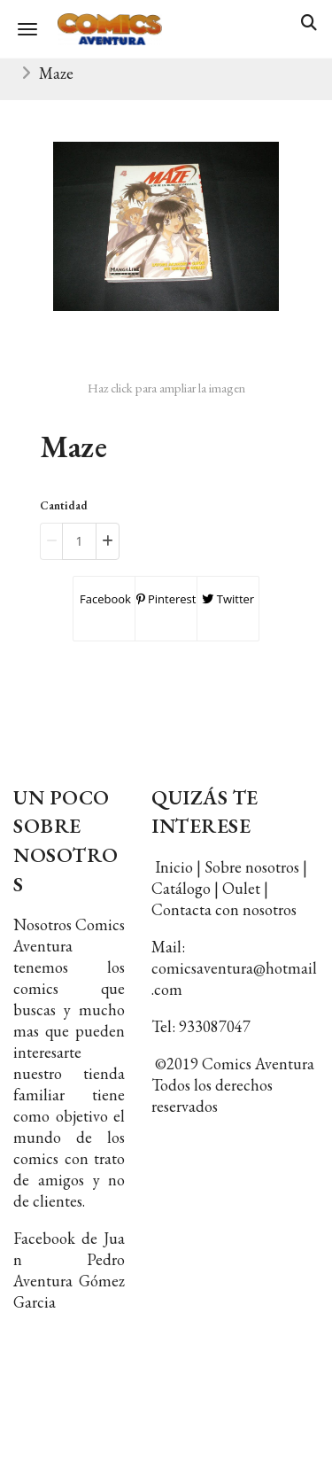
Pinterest (166, 599)
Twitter (228, 599)
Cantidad (64, 505)
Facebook (104, 599)
